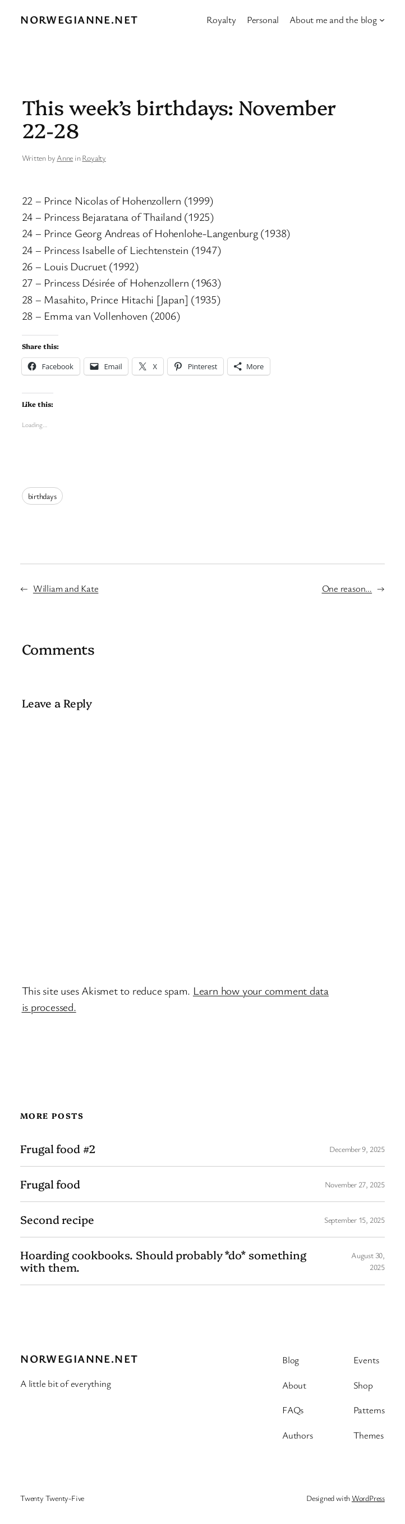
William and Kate (65, 588)
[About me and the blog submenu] (382, 19)
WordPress (368, 1498)
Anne (65, 157)
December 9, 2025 (356, 1149)
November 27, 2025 (355, 1184)
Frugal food (50, 1184)
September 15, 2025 (354, 1219)
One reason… (347, 588)
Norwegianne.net (79, 19)
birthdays (42, 496)
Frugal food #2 (57, 1148)
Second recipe (57, 1219)
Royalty (93, 157)
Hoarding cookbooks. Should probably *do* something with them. (163, 1261)
